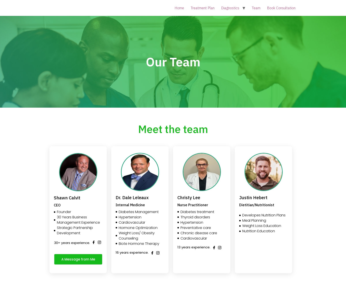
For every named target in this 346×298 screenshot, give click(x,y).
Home (179, 8)
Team (256, 8)
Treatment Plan (202, 8)
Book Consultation (281, 8)
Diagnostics (230, 8)
